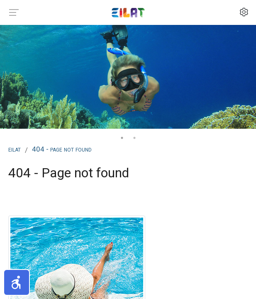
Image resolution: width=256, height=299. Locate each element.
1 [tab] (122, 138)
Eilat (14, 149)
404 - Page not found (62, 149)
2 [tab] (134, 138)
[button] (16, 282)
